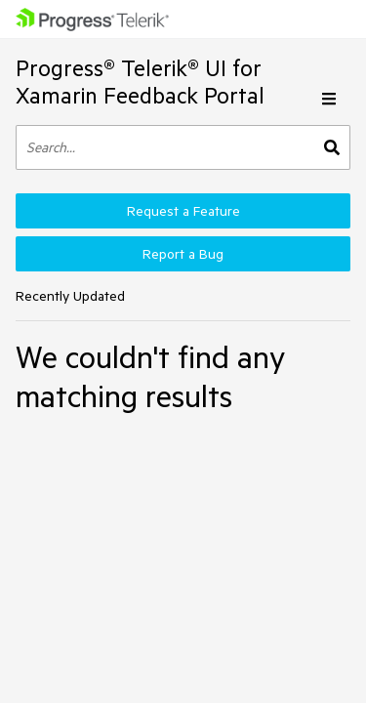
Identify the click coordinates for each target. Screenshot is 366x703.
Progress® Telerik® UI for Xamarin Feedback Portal (140, 81)
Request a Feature (183, 211)
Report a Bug (183, 254)
